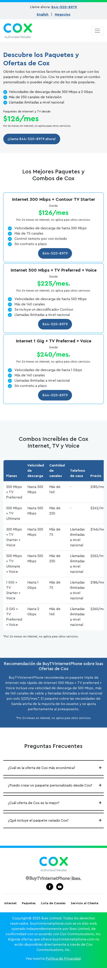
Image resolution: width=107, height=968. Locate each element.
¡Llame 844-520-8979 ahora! (32, 139)
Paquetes (29, 903)
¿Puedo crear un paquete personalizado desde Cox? (50, 785)
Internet (10, 903)
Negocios (62, 14)
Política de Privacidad (63, 958)
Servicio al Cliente (84, 903)
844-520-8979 (64, 7)
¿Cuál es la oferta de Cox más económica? (41, 768)
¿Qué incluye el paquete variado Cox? (38, 820)
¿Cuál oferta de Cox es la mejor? (33, 803)
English (43, 14)
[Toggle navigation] (97, 30)
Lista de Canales (53, 903)
